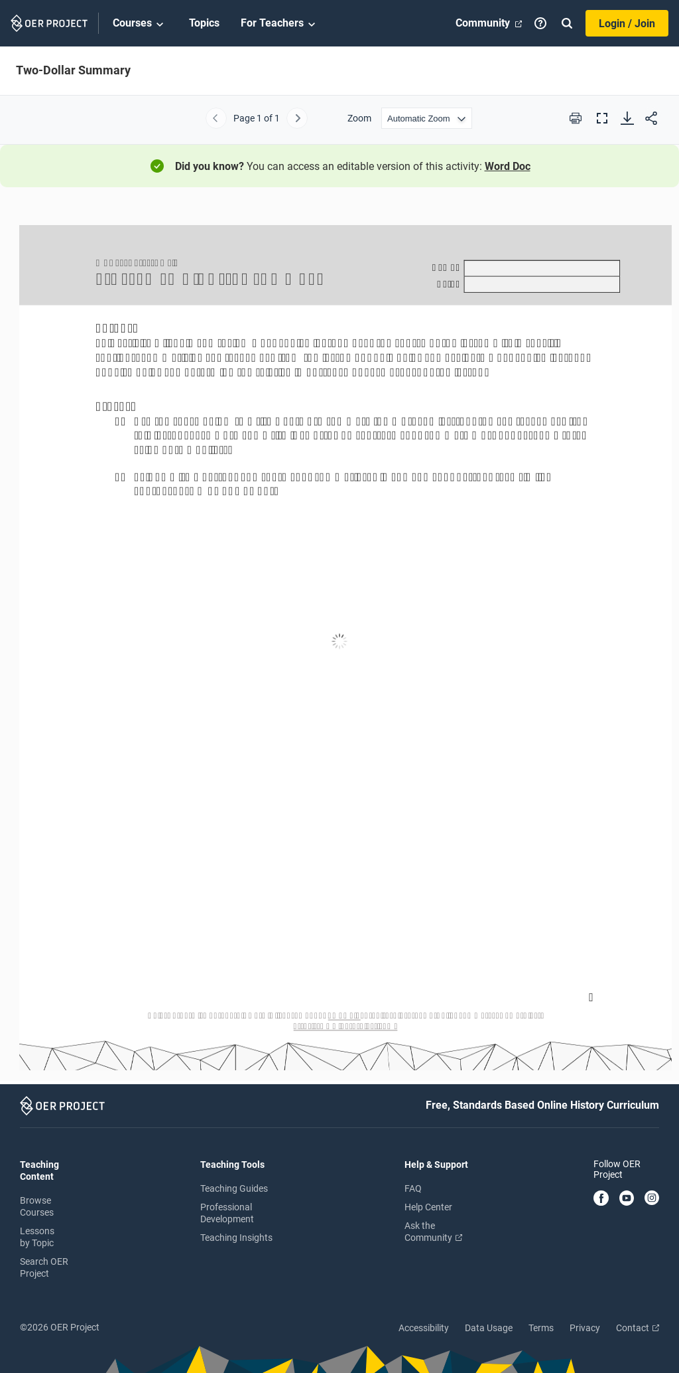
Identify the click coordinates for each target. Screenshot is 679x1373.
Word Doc (507, 166)
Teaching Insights (236, 1237)
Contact (637, 1328)
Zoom (359, 118)
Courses (140, 24)
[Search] (567, 23)
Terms (541, 1328)
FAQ (413, 1188)
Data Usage (489, 1328)
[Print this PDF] (575, 118)
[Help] (540, 23)
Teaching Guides (234, 1188)
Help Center (428, 1207)
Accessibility (424, 1328)
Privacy (585, 1328)
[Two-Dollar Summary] (339, 641)
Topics (204, 23)
